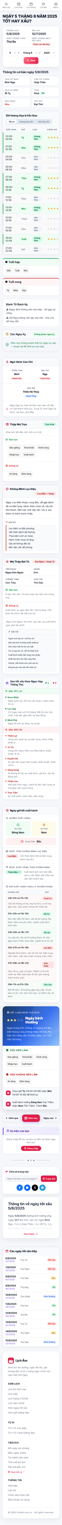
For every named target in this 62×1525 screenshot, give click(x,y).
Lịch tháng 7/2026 (18, 1398)
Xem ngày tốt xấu (17, 1407)
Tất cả (11, 121)
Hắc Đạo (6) (43, 121)
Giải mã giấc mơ (16, 1466)
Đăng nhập (31, 1148)
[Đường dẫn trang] (22, 1179)
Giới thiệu (13, 1485)
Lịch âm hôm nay (17, 1389)
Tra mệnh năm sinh (18, 1457)
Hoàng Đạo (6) (26, 121)
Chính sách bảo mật (18, 1495)
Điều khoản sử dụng (19, 1499)
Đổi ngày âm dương (18, 1448)
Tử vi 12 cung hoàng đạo (21, 1432)
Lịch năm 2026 (16, 1403)
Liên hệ (12, 1490)
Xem (31, 60)
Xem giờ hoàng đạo (18, 1412)
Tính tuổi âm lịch (16, 1462)
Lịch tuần (13, 1393)
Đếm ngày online (17, 1452)
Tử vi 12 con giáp (17, 1428)
